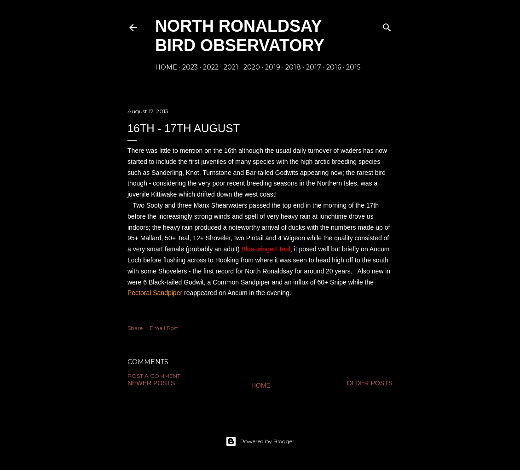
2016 (333, 67)
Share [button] (135, 328)
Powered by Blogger (260, 441)
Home (166, 67)
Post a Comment (153, 375)
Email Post (164, 328)
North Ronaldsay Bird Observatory (239, 36)
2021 (231, 67)
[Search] (387, 26)
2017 (313, 67)
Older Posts (370, 383)
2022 (211, 67)
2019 (272, 67)
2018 (293, 67)
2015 (353, 67)
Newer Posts (151, 383)
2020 (251, 67)
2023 (190, 67)
